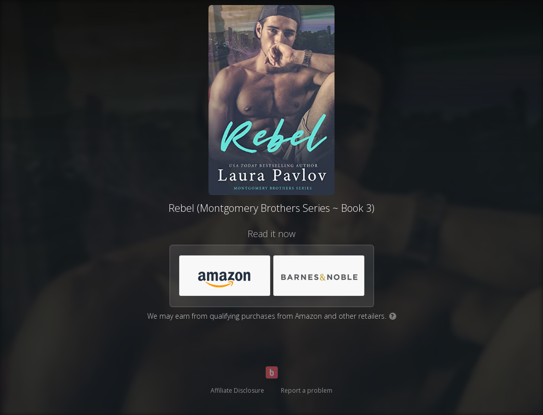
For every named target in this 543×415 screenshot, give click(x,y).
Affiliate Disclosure (237, 390)
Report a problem (306, 390)
